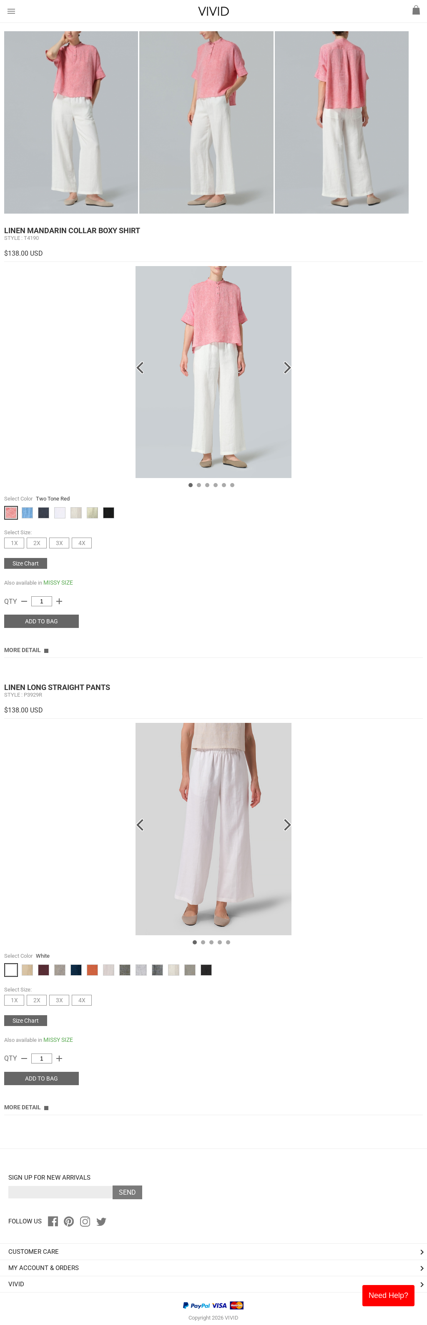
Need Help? (388, 1295)
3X (59, 543)
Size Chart (26, 563)
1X (14, 543)
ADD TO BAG (41, 621)
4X (81, 543)
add (59, 601)
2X (36, 543)
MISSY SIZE (58, 582)
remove (24, 601)
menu (11, 11)
